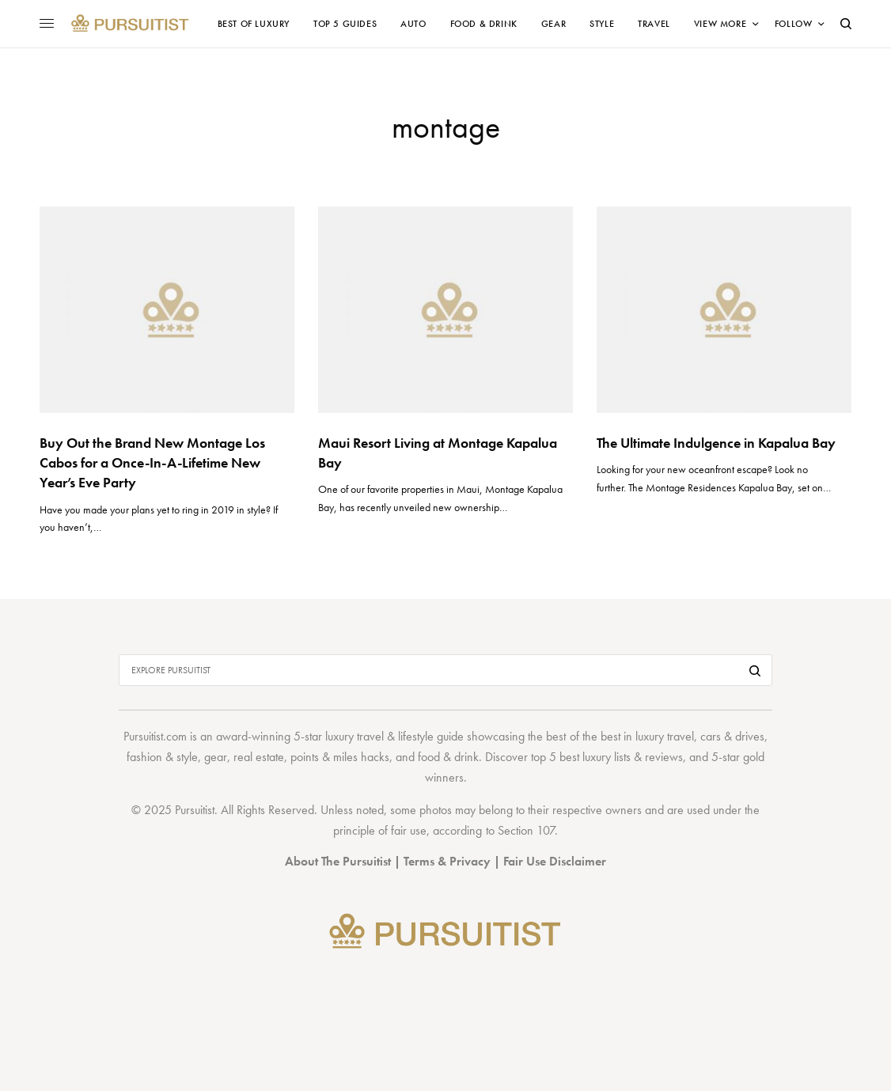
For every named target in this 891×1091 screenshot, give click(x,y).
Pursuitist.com (155, 736)
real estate (258, 756)
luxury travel (664, 736)
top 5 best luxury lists (581, 756)
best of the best (583, 736)
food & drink (448, 756)
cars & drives (732, 736)
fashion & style (162, 756)
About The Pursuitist (338, 861)
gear (215, 756)
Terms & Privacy (447, 861)
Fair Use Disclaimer (554, 861)
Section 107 (526, 830)
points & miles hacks (339, 756)
